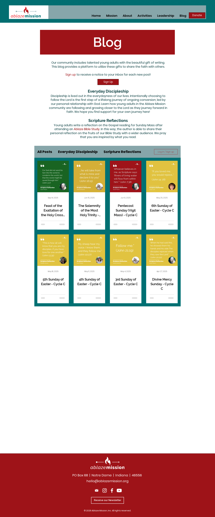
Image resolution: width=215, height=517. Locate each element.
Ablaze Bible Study (87, 129)
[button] (145, 15)
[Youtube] (119, 490)
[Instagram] (105, 490)
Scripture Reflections (122, 152)
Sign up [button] (70, 75)
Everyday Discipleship (78, 152)
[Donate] (197, 15)
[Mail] (96, 490)
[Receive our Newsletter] (107, 500)
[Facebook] (112, 490)
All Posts (44, 152)
